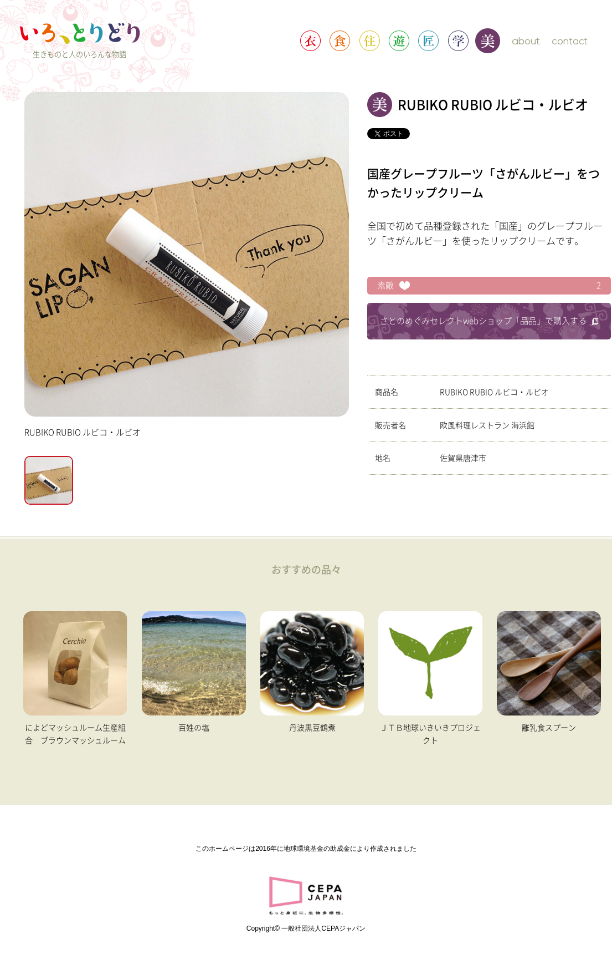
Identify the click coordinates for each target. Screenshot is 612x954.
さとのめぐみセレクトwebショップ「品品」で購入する (489, 321)
